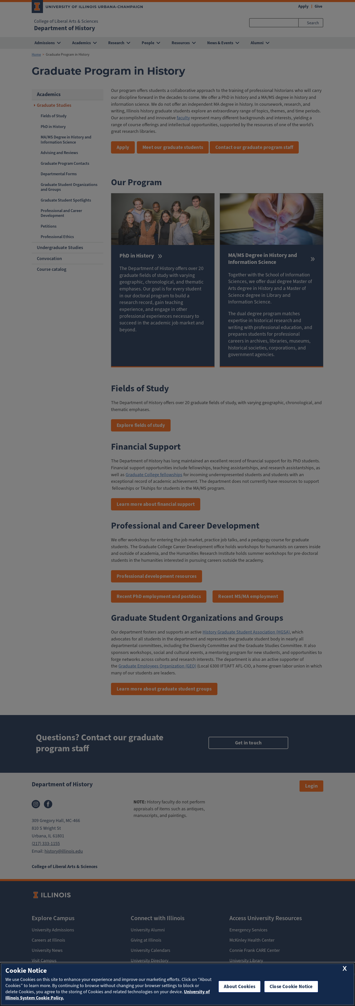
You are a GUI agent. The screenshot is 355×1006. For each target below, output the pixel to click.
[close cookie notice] (344, 969)
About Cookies (239, 986)
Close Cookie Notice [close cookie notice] (291, 986)
